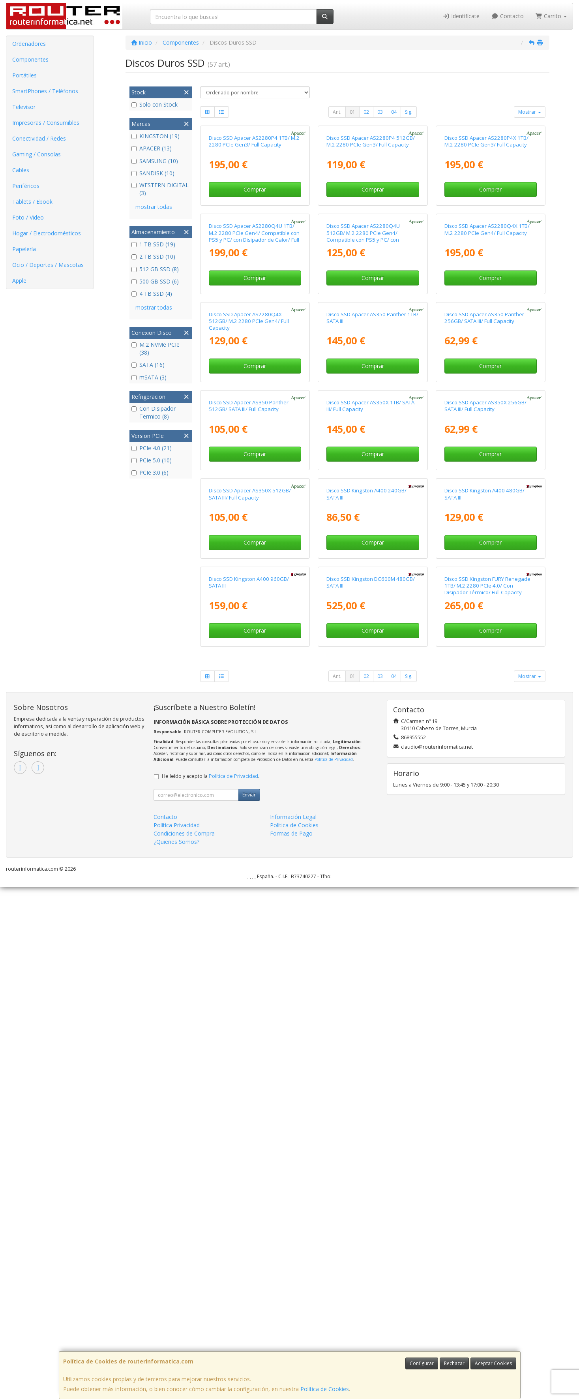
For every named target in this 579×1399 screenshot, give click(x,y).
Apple (19, 280)
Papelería (24, 249)
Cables (20, 170)
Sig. (408, 112)
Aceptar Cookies (493, 1363)
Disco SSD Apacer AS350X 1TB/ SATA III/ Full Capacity (370, 747)
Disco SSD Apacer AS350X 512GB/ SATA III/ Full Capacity (250, 921)
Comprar (255, 274)
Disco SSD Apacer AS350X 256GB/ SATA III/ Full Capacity (485, 747)
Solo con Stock (154, 104)
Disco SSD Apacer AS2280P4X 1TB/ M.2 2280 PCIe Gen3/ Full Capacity (486, 226)
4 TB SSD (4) (151, 293)
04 (394, 112)
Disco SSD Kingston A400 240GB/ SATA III (366, 921)
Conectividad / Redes (39, 138)
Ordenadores (29, 43)
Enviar (249, 1306)
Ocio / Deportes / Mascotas (48, 265)
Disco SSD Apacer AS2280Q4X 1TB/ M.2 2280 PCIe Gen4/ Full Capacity (487, 400)
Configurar (422, 1363)
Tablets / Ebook (32, 201)
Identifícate (461, 16)
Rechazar (454, 1363)
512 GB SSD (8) (155, 269)
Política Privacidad (177, 1337)
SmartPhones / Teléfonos (45, 91)
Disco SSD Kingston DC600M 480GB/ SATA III (370, 1094)
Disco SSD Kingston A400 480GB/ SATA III (484, 921)
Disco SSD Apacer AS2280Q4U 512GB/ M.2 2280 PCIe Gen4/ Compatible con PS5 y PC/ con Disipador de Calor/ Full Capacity (365, 407)
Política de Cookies (324, 1389)
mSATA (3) (149, 377)
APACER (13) (151, 148)
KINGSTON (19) (155, 136)
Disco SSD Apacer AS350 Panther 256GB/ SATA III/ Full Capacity (484, 573)
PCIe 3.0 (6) (150, 472)
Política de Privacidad (334, 1271)
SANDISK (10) (152, 173)
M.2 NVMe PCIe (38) (155, 348)
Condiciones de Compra (184, 1345)
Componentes (30, 59)
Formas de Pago (291, 1345)
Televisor (24, 107)
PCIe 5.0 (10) (151, 460)
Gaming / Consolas (36, 154)
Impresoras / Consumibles (45, 122)
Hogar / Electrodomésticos (46, 233)
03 (380, 112)
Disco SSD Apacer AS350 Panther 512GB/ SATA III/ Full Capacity (249, 747)
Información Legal (293, 1329)
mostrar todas (153, 206)
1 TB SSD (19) (153, 244)
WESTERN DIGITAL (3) (160, 189)
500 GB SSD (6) (155, 281)
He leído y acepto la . (210, 1288)
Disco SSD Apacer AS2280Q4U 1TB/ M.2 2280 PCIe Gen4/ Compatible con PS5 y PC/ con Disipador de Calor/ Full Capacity (254, 407)
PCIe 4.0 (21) (151, 448)
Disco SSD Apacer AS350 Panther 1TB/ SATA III (372, 573)
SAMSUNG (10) (154, 161)
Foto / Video (28, 217)
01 (352, 112)
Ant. (337, 112)
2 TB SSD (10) (153, 256)
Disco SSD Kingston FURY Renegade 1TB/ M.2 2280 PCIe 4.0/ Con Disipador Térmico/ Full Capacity (487, 1097)
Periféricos (25, 186)
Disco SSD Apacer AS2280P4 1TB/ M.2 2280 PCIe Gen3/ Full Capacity (254, 226)
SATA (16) (148, 364)
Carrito (551, 16)
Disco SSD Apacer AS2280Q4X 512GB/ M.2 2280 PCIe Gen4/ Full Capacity (249, 577)
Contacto (507, 16)
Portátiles (24, 75)
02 (366, 112)
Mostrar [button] (529, 112)
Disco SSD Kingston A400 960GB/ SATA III (249, 1094)
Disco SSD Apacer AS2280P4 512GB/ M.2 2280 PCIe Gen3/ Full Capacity (370, 226)
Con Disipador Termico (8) (153, 412)
